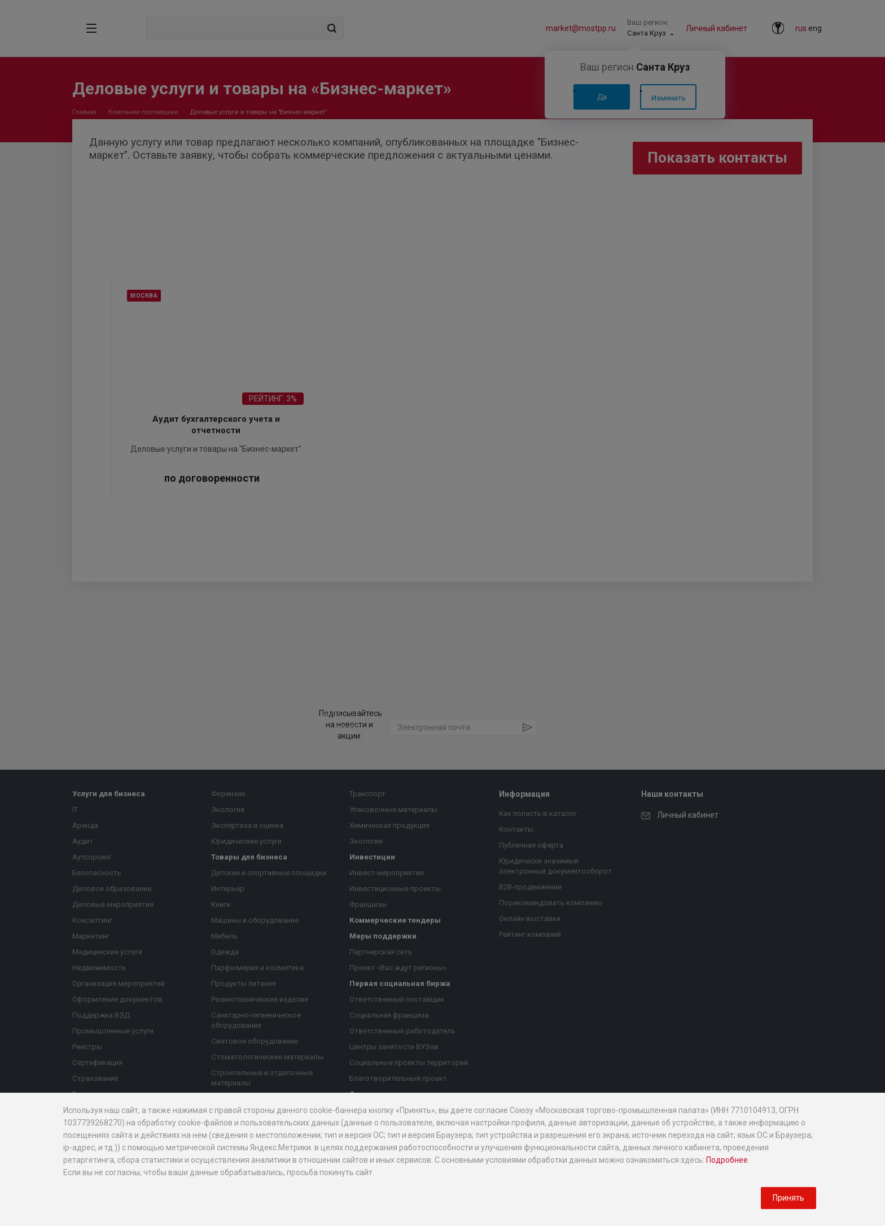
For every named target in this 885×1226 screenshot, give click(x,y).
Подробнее (727, 1159)
